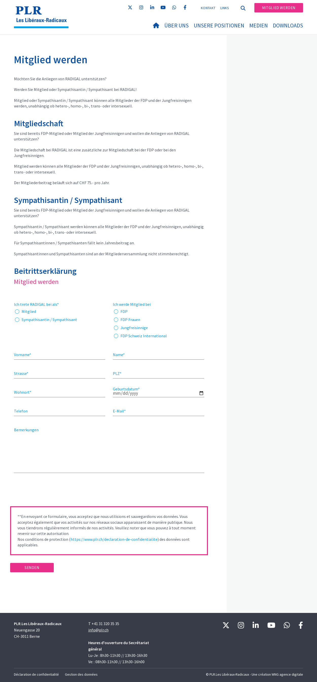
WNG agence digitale (287, 674)
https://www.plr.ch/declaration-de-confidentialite (114, 539)
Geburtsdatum (126, 388)
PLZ (117, 373)
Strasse (21, 373)
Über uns (176, 25)
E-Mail (119, 411)
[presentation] (48, 491)
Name (119, 354)
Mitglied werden (278, 7)
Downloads (288, 25)
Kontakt (208, 8)
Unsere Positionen (219, 25)
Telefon (21, 411)
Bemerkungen (26, 429)
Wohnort (22, 392)
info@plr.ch (98, 629)
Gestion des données (81, 674)
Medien (258, 25)
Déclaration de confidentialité (36, 674)
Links (224, 8)
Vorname (22, 354)
